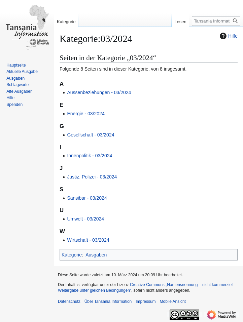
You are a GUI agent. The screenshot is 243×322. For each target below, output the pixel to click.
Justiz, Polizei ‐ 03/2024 (92, 176)
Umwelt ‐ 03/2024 (85, 219)
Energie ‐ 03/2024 (85, 113)
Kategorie (72, 254)
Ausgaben (96, 254)
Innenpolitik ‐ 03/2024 (89, 155)
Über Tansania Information (108, 301)
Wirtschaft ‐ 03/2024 (88, 240)
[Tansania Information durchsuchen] (216, 21)
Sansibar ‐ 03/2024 (87, 198)
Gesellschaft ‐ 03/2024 (90, 134)
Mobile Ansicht (173, 301)
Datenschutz (69, 301)
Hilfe (228, 36)
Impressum (145, 301)
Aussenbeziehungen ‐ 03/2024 (99, 92)
